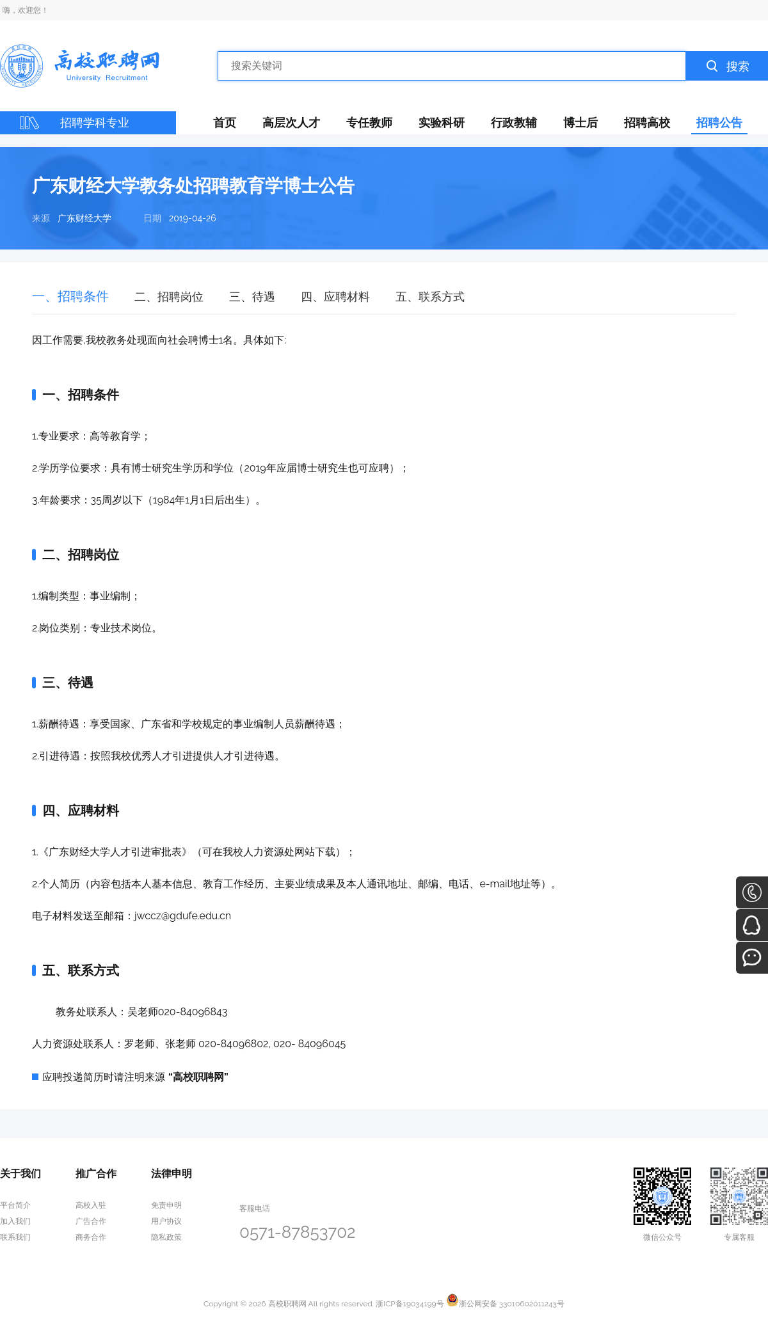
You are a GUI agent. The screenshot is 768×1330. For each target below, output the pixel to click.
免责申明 (166, 1205)
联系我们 (15, 1237)
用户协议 (166, 1221)
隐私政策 (166, 1237)
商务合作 (91, 1237)
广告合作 (91, 1221)
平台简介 (15, 1205)
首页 (224, 122)
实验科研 (442, 122)
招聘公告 (719, 122)
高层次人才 (291, 122)
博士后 (580, 122)
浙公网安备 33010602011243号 (505, 1303)
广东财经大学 (84, 218)
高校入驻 (91, 1205)
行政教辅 (514, 122)
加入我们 (15, 1221)
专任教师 (369, 122)
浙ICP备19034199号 (410, 1303)
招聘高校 (647, 122)
